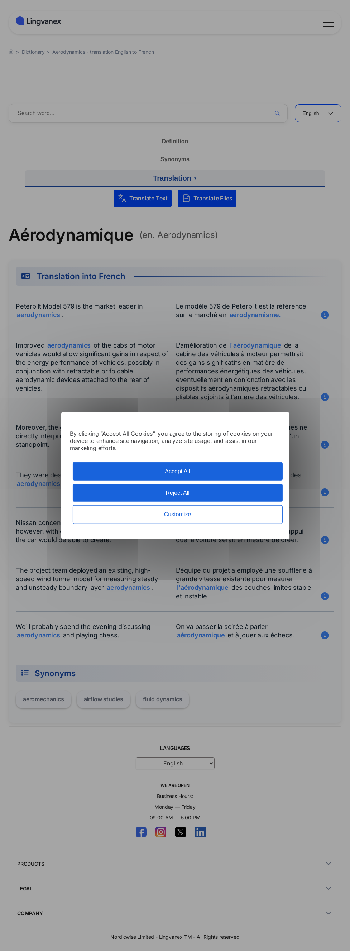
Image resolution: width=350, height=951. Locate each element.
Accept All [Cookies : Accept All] (177, 471)
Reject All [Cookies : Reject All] (178, 493)
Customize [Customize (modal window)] (177, 514)
